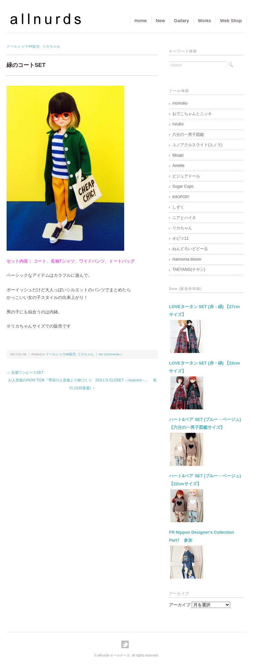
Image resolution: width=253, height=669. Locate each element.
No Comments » (110, 354)
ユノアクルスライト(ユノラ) (197, 145)
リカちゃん (51, 46)
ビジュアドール (186, 176)
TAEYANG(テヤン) (188, 269)
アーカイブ (179, 604)
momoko (179, 103)
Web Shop (230, 20)
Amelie (178, 165)
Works (202, 20)
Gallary (178, 20)
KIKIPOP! (180, 197)
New (156, 20)
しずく (178, 207)
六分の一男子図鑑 (188, 134)
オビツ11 (180, 238)
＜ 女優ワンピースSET (25, 372)
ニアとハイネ (184, 217)
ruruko (177, 124)
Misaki (177, 155)
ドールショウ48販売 (23, 46)
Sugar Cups (182, 186)
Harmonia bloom (186, 259)
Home (135, 20)
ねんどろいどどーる (190, 248)
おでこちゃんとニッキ (192, 114)
